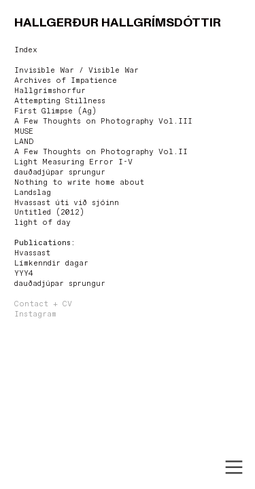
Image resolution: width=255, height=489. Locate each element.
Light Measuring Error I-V (73, 162)
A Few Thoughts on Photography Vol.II (101, 152)
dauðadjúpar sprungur (59, 172)
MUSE (23, 132)
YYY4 (23, 274)
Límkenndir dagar (51, 263)
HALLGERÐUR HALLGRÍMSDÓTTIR (117, 22)
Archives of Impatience (65, 81)
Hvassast (32, 253)
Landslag (32, 193)
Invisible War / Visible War (76, 71)
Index (25, 50)
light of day (42, 223)
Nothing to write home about (79, 183)
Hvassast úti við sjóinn (66, 203)
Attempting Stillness (59, 101)
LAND (23, 142)
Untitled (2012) (49, 213)
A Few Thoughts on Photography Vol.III (103, 121)
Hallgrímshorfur (50, 91)
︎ (233, 467)
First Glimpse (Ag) (55, 111)
